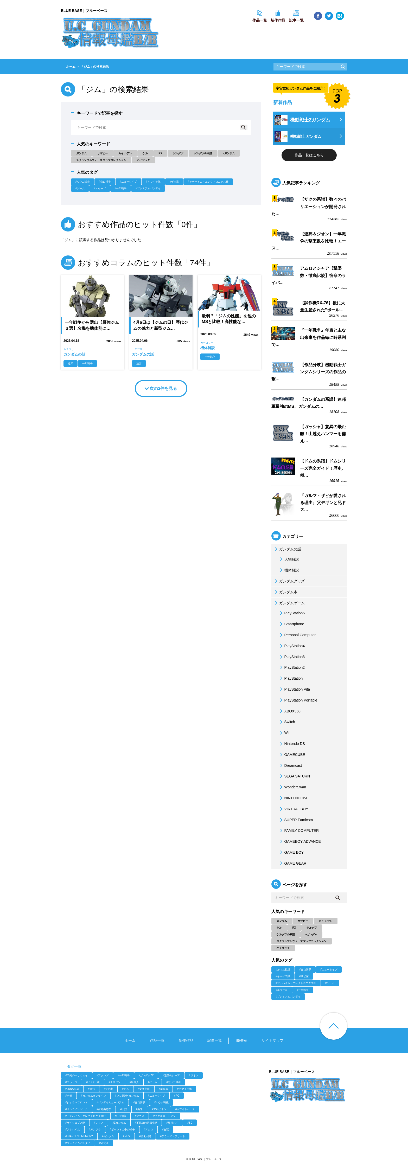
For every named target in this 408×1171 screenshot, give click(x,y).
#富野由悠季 (104, 1109)
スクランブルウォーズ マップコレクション (101, 160)
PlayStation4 (291, 646)
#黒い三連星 (173, 1082)
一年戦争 (87, 363)
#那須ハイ (172, 1122)
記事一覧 (214, 1040)
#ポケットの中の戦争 (122, 1129)
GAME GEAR (292, 863)
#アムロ (148, 1129)
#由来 (139, 1109)
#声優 (68, 1095)
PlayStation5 (291, 613)
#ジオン (193, 1075)
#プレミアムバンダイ (148, 188)
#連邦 (91, 1089)
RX (160, 153)
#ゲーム (80, 188)
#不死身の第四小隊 (146, 1122)
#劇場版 (163, 1089)
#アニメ (139, 1116)
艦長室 (241, 1040)
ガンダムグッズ (288, 581)
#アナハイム (72, 1129)
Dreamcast (290, 765)
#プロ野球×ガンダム (127, 1095)
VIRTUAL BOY (293, 809)
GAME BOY (291, 852)
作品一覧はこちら (309, 155)
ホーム (130, 1040)
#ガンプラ (95, 1129)
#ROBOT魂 (93, 1082)
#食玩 (165, 1129)
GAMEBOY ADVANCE (299, 841)
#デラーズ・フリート (172, 1136)
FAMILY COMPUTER (298, 830)
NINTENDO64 (292, 798)
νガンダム (229, 153)
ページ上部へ (333, 1026)
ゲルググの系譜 (203, 153)
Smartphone (291, 624)
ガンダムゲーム (288, 603)
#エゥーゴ (100, 188)
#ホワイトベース (185, 1109)
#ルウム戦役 (82, 181)
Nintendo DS (291, 744)
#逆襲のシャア (171, 1075)
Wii (283, 733)
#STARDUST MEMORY (79, 1136)
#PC (176, 1095)
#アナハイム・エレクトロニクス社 (208, 181)
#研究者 (104, 1143)
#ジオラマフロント (76, 1102)
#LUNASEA (72, 1089)
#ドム (125, 1089)
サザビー (102, 153)
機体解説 (288, 570)
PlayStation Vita (294, 689)
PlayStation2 (291, 667)
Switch (286, 722)
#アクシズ (103, 1075)
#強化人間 (145, 1136)
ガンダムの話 (287, 549)
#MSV (126, 1136)
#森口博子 (105, 181)
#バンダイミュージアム (110, 1102)
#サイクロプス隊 (75, 1122)
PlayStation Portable (297, 700)
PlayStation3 (291, 657)
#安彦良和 (144, 1089)
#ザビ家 (174, 181)
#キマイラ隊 (153, 181)
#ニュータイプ (128, 181)
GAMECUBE (291, 754)
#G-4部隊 (120, 1116)
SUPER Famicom (295, 820)
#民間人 (134, 1082)
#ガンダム (108, 1136)
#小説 (123, 1109)
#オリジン (115, 1082)
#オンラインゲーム (76, 1109)
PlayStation (290, 678)
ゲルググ (178, 153)
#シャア (99, 1122)
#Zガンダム (119, 1122)
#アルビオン (159, 1109)
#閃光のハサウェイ (76, 1075)
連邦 (70, 363)
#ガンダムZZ (146, 1075)
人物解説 (288, 559)
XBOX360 (289, 711)
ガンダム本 (285, 592)
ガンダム (81, 153)
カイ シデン (125, 153)
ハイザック (143, 160)
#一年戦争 (121, 188)
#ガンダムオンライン (93, 1095)
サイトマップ (272, 1040)
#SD (189, 1122)
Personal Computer (297, 635)
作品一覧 (157, 1040)
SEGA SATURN (294, 776)
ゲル (145, 153)
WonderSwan (292, 787)
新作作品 (186, 1040)
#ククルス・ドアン (164, 1116)
